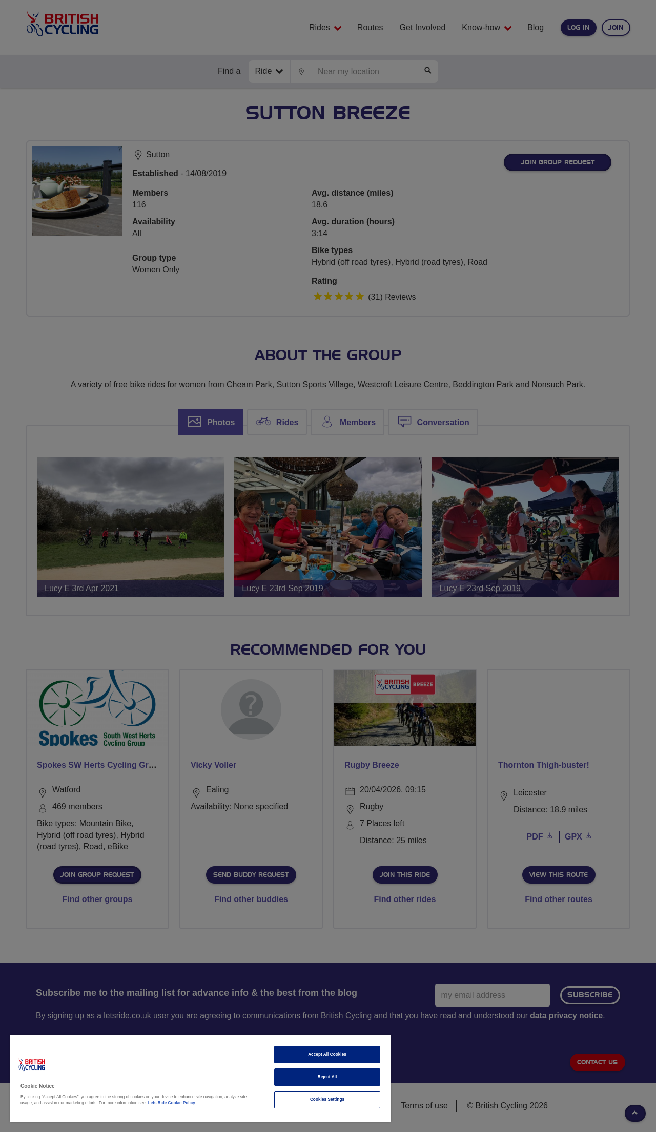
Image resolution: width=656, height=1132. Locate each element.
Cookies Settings (327, 1099)
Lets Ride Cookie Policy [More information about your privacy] (171, 1103)
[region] (200, 1078)
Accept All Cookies (327, 1054)
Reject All (327, 1077)
